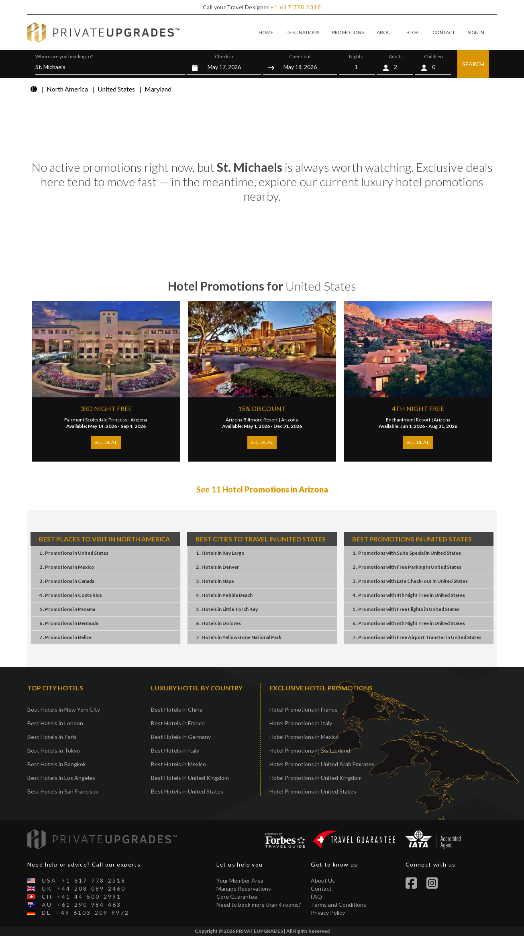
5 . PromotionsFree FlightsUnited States (406, 609)
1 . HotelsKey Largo (220, 553)
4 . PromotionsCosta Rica (70, 595)
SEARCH (473, 64)
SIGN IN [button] (476, 32)
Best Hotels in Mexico (178, 764)
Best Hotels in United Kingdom (190, 777)
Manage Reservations (243, 888)
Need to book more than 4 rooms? (258, 904)
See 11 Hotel (262, 489)
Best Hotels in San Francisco (62, 791)
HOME (266, 32)
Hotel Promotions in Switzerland (309, 750)
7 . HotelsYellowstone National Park (238, 637)
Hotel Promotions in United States (312, 791)
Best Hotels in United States (187, 791)
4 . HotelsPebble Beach (224, 595)
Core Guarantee (236, 896)
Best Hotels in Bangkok (56, 764)
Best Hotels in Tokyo (53, 750)
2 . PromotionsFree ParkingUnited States (407, 567)
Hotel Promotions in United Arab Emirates (322, 764)
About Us (323, 880)
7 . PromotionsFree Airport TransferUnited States (417, 637)
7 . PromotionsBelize (65, 637)
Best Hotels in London (55, 723)
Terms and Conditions (338, 904)
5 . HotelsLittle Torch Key (227, 609)
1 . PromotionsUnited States (73, 553)
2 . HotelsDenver (217, 567)
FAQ (316, 896)
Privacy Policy (328, 912)
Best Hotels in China (176, 709)
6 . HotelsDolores (218, 623)
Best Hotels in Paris (52, 736)
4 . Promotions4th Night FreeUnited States (409, 595)
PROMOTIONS (348, 32)
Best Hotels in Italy (175, 750)
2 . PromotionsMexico (66, 567)
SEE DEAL (105, 442)
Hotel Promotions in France (303, 709)
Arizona (138, 420)
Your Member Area (239, 880)
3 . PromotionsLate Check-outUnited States (410, 581)
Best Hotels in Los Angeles (61, 777)
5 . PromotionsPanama (67, 609)
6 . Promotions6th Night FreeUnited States (409, 623)
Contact (321, 888)
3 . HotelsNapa (215, 581)
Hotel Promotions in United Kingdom (315, 777)
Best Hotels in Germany (181, 736)
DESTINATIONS (302, 32)
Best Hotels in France (178, 723)
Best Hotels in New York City (63, 709)
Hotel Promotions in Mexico (304, 736)
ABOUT (385, 32)
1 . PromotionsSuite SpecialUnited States (407, 553)
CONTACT (443, 32)
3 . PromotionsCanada (66, 581)
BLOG (413, 32)
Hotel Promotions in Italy (300, 723)
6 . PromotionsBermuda (68, 623)
